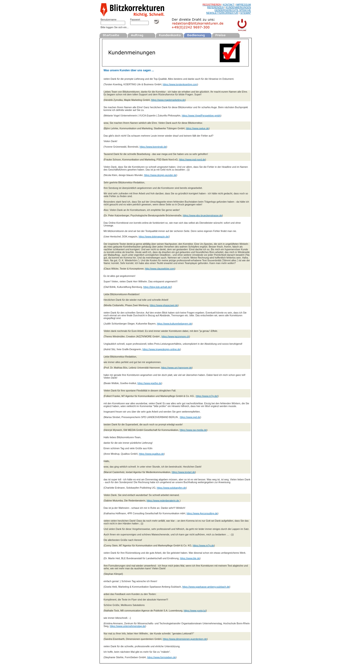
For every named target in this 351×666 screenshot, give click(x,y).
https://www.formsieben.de (161, 657)
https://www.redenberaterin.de (163, 500)
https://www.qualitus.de (151, 453)
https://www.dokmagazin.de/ (154, 236)
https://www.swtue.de (197, 128)
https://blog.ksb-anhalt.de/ (157, 287)
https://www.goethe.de (150, 383)
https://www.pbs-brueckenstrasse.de (202, 215)
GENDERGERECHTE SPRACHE (232, 10)
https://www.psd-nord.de (192, 159)
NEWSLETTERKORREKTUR (222, 12)
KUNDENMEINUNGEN (238, 7)
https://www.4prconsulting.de (202, 513)
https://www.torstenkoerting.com (180, 84)
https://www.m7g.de (203, 545)
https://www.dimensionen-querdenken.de (185, 639)
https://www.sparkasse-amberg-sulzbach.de (206, 586)
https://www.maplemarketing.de (168, 100)
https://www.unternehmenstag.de (127, 626)
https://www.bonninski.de (153, 146)
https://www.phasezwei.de (164, 305)
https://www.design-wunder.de (160, 175)
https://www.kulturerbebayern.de (174, 323)
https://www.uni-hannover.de (176, 367)
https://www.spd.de (190, 417)
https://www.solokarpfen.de (171, 487)
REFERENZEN (215, 7)
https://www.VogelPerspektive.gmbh (201, 115)
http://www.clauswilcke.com (160, 268)
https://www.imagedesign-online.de (161, 349)
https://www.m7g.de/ (207, 396)
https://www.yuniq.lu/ (195, 610)
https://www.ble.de (190, 558)
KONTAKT (228, 4)
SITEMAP (245, 12)
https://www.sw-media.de (193, 430)
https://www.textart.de (183, 472)
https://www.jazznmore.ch (175, 336)
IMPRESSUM (243, 4)
